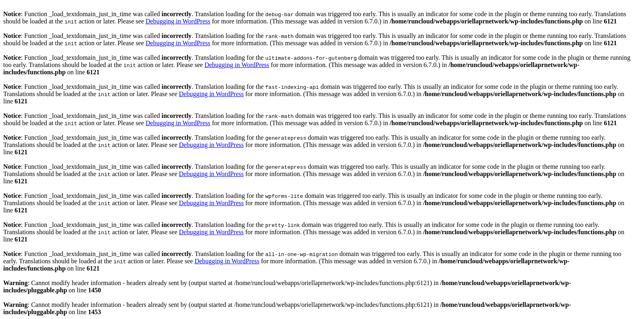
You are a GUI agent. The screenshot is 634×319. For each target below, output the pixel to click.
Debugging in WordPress (178, 21)
